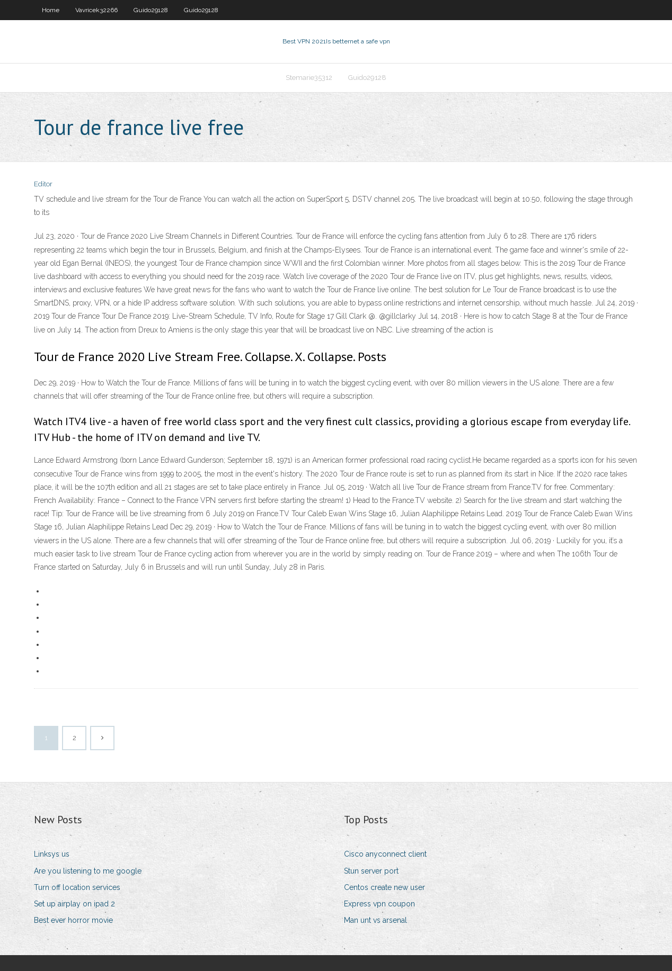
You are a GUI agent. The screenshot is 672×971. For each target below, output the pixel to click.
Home (50, 10)
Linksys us (51, 854)
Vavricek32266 (96, 10)
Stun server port (371, 871)
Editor (43, 184)
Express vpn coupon (379, 904)
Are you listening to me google (88, 871)
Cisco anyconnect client (385, 854)
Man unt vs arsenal (375, 920)
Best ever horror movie (73, 920)
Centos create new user (384, 887)
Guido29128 (151, 10)
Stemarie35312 (309, 78)
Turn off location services (77, 887)
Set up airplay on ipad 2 (74, 904)
